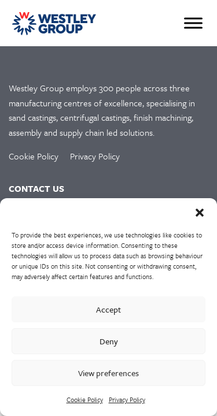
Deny (109, 341)
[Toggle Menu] (193, 22)
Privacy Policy (127, 399)
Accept (108, 309)
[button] (199, 212)
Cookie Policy (85, 399)
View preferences (108, 373)
